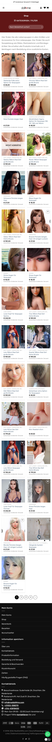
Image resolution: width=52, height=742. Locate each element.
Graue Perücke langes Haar (37, 508)
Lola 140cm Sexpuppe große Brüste (12, 469)
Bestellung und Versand (12, 660)
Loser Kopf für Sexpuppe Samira (13, 315)
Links (7, 734)
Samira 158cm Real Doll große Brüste (12, 161)
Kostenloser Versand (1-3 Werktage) (27, 2)
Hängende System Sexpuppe (36, 546)
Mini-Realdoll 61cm (36, 429)
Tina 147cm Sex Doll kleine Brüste (36, 469)
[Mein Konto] (41, 8)
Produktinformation (10, 655)
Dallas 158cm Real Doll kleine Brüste (12, 238)
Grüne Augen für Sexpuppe (10, 276)
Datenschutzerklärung (20, 734)
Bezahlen (6, 628)
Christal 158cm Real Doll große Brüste (38, 82)
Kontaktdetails (8, 651)
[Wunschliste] (45, 8)
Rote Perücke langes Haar (13, 119)
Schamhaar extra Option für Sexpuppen (38, 392)
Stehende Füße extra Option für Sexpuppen (12, 82)
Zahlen (5, 673)
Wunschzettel (8, 633)
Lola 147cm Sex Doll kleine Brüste (11, 430)
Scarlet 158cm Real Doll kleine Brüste (38, 353)
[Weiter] (35, 597)
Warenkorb (6, 624)
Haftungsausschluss (38, 734)
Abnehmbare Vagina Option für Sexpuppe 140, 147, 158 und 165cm (38, 121)
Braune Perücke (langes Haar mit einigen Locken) (38, 238)
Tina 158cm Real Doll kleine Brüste (37, 315)
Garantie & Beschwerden (13, 664)
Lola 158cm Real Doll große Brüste (11, 353)
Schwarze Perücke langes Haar (13, 199)
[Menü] (3, 8)
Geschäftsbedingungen (38, 731)
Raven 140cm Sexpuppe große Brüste (38, 161)
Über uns (6, 646)
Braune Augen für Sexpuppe (10, 585)
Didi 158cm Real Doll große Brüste (11, 392)
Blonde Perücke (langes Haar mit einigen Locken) (13, 546)
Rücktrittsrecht (8, 668)
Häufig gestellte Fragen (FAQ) (15, 677)
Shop (4, 619)
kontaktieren (22, 715)
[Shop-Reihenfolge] (26, 27)
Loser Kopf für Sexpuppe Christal (13, 508)
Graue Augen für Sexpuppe (35, 276)
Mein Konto (6, 615)
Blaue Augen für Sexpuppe (35, 199)
